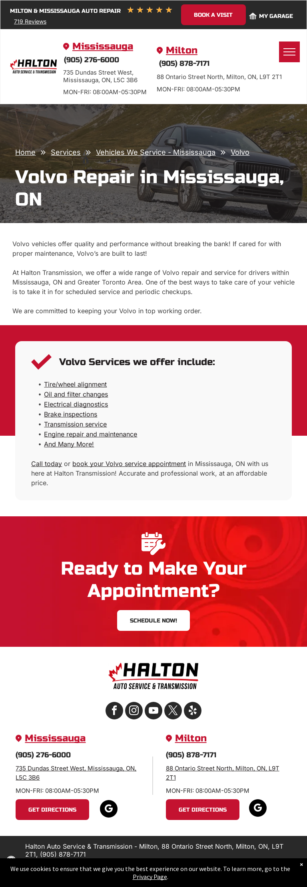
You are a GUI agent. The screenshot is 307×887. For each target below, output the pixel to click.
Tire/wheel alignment (75, 384)
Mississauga (102, 46)
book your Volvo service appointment (129, 464)
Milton (181, 50)
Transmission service (75, 424)
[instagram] (134, 711)
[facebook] (114, 711)
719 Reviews (30, 21)
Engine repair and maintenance (90, 434)
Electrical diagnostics (76, 404)
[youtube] (153, 711)
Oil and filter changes (76, 394)
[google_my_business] (109, 810)
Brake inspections (70, 414)
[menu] (289, 51)
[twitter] (173, 711)
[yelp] (192, 711)
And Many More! (69, 444)
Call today (46, 464)
